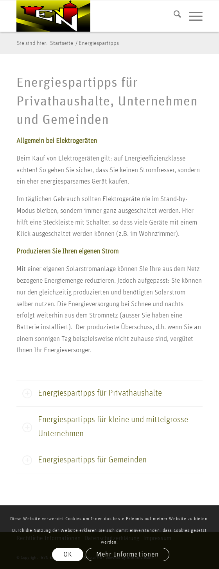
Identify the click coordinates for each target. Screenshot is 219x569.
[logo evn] (90, 16)
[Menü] (192, 16)
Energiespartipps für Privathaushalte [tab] (92, 393)
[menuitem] (173, 16)
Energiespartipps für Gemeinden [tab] (84, 460)
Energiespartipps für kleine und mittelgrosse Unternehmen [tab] (105, 427)
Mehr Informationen (127, 554)
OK (67, 554)
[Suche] (173, 16)
